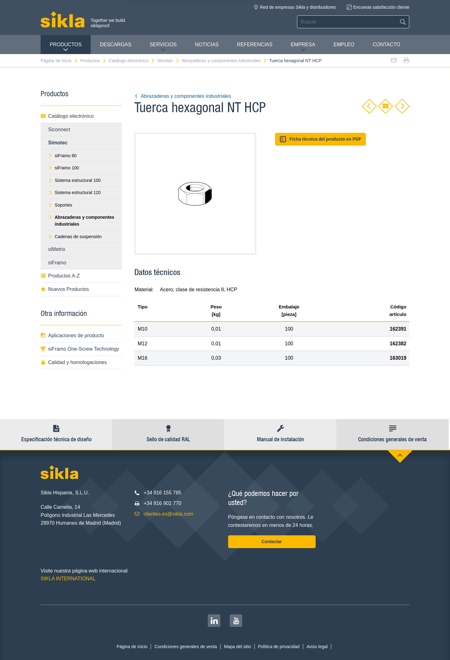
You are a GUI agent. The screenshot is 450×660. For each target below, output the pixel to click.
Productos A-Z (60, 275)
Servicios (163, 47)
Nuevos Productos (65, 289)
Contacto (386, 44)
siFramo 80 (62, 155)
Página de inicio (59, 60)
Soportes (60, 205)
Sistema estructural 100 (74, 180)
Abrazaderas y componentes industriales (224, 60)
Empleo (343, 44)
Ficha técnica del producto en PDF (320, 139)
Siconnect (59, 129)
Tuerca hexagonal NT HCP (295, 60)
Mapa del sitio (237, 646)
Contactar (272, 541)
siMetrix (56, 249)
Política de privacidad (279, 646)
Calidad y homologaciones (74, 362)
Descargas (115, 44)
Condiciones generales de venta (185, 646)
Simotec (168, 60)
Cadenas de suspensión (75, 236)
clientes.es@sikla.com (168, 514)
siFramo (57, 262)
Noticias (207, 44)
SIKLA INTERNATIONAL (68, 578)
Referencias (254, 44)
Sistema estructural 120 (74, 192)
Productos (66, 47)
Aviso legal (317, 646)
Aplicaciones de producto (72, 335)
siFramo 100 (63, 167)
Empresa (303, 47)
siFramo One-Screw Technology (80, 349)
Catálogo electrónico (132, 60)
